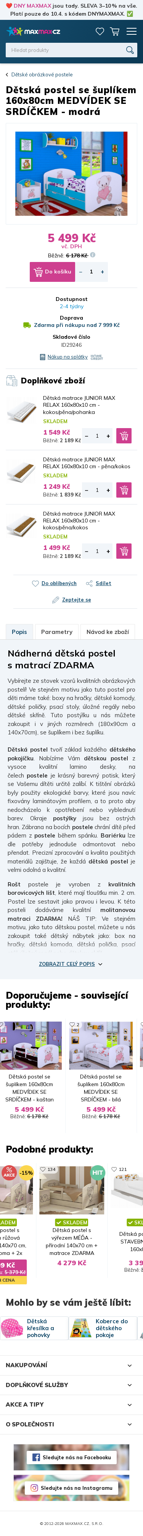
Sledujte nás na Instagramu (76, 1488)
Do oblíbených (59, 583)
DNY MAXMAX (32, 5)
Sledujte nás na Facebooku (77, 1457)
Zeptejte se (76, 600)
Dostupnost (72, 299)
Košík (114, 31)
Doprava (71, 317)
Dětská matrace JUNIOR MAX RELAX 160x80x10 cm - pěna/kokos (86, 463)
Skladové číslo (71, 336)
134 (51, 1169)
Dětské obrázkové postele (42, 74)
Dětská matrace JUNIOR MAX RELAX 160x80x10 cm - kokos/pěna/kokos (79, 520)
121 (123, 1169)
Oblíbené (100, 31)
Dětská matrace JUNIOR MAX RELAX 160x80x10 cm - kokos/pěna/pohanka (79, 405)
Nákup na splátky (68, 357)
